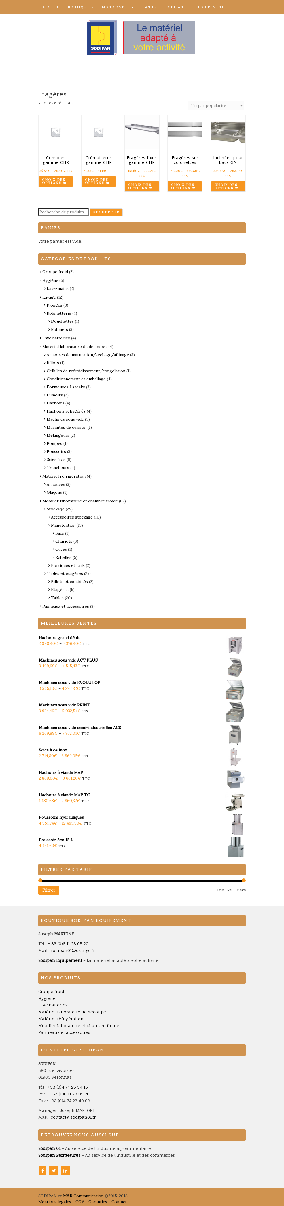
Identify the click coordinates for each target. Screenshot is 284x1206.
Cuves (61, 549)
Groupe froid (55, 271)
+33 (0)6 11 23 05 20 (70, 1093)
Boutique (80, 7)
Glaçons (54, 492)
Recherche (106, 212)
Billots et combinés (69, 581)
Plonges (54, 305)
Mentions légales (54, 1201)
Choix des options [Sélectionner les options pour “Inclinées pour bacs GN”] (225, 186)
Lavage (49, 297)
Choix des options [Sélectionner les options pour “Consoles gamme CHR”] (53, 181)
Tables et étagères (65, 573)
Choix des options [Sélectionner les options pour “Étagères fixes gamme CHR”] (139, 186)
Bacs (59, 533)
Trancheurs (58, 467)
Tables (57, 597)
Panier (150, 7)
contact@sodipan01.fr (73, 1117)
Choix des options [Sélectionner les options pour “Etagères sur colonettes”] (182, 186)
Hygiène (50, 280)
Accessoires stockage (72, 517)
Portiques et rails (68, 565)
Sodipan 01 (178, 7)
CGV (79, 1201)
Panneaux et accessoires (65, 606)
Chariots (63, 541)
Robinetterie (59, 313)
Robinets (59, 329)
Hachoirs (55, 403)
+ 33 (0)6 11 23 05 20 (68, 943)
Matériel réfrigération (64, 476)
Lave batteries (56, 338)
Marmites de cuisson (66, 427)
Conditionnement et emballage (76, 378)
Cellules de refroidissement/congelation (86, 370)
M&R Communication (83, 1196)
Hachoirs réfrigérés (66, 411)
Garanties (97, 1201)
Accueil (51, 7)
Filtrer (48, 890)
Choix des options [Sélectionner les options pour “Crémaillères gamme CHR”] (96, 181)
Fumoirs (55, 395)
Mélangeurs (58, 435)
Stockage (56, 509)
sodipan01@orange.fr (73, 950)
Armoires (56, 484)
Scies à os (56, 459)
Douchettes (62, 321)
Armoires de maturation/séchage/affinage (88, 354)
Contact (119, 1201)
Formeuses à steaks (66, 387)
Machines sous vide (65, 419)
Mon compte (118, 7)
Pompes (54, 443)
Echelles (63, 557)
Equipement (211, 7)
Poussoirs (56, 451)
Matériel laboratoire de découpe (73, 346)
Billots (53, 362)
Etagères (60, 589)
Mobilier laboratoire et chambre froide (80, 501)
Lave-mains (58, 288)
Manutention (63, 525)
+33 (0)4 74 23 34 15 (68, 1087)
